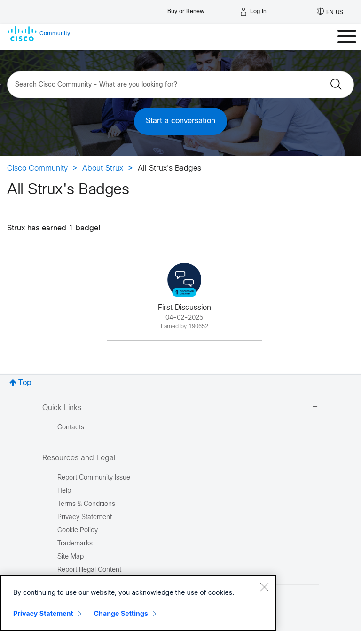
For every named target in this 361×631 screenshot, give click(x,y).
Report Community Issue (93, 478)
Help (64, 491)
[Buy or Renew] (185, 9)
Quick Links (180, 408)
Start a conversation (180, 121)
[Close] (264, 587)
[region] (138, 603)
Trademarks (75, 544)
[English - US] (330, 12)
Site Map (70, 557)
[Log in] (253, 12)
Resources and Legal (180, 458)
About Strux (102, 168)
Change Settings (121, 613)
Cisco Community (37, 168)
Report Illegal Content (89, 570)
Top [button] (24, 382)
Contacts (70, 428)
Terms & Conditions (86, 504)
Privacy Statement (43, 613)
